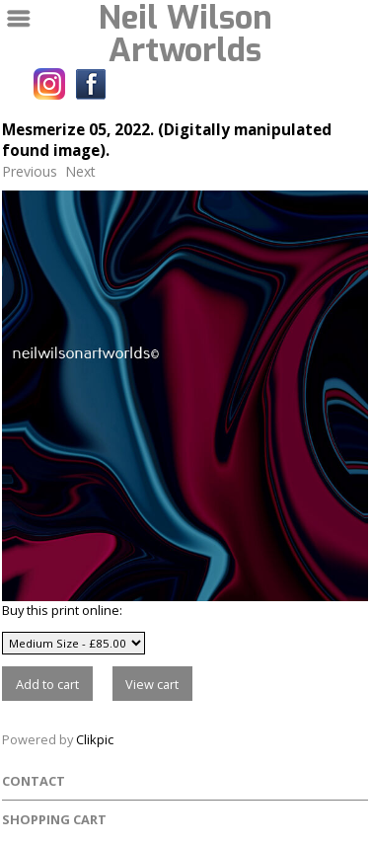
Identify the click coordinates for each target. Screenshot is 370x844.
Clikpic (94, 739)
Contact (33, 781)
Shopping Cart (54, 819)
